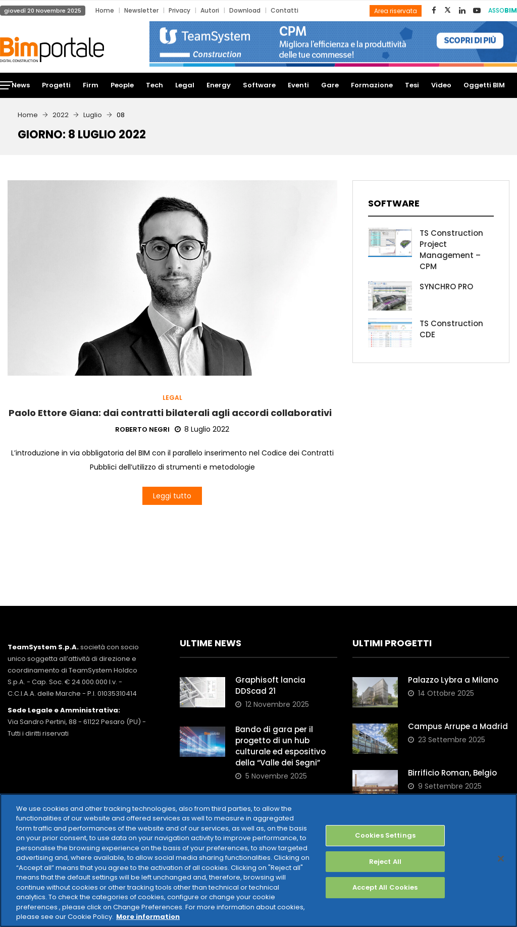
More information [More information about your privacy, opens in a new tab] (148, 916)
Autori (209, 10)
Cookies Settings (385, 835)
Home (104, 10)
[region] (258, 860)
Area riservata (395, 11)
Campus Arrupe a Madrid (458, 726)
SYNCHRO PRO (446, 286)
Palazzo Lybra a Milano (453, 680)
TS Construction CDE (451, 329)
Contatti (284, 10)
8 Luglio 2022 (202, 429)
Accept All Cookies (385, 887)
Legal (172, 398)
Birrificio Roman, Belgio (452, 772)
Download (245, 10)
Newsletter (141, 10)
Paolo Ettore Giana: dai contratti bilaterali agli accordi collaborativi (172, 412)
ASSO (502, 10)
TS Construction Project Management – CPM (451, 250)
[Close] (501, 858)
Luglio (92, 115)
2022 (61, 115)
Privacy (179, 10)
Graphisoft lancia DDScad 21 (270, 685)
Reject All (385, 861)
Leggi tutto (172, 496)
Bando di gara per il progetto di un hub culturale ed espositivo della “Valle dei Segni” (280, 746)
